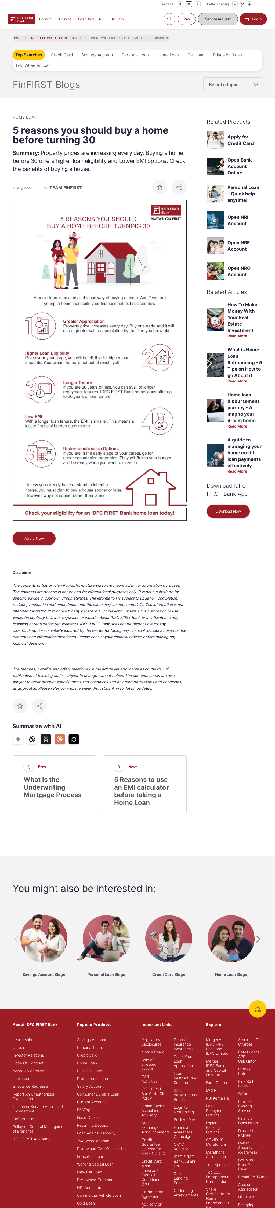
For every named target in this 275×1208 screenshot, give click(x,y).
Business (64, 19)
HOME (17, 38)
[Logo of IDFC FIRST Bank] (21, 18)
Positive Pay (184, 1119)
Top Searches (28, 54)
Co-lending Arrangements (186, 1192)
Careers (19, 1047)
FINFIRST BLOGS (40, 38)
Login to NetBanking (184, 1109)
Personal (45, 19)
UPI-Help (246, 1197)
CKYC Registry (181, 1146)
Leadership (22, 1039)
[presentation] (17, 939)
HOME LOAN (68, 38)
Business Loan (89, 1070)
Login (253, 19)
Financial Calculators (248, 1120)
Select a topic (223, 84)
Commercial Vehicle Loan (99, 1195)
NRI (101, 19)
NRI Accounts (89, 1187)
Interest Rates (245, 1071)
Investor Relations (28, 1055)
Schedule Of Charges (249, 1041)
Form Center (216, 1082)
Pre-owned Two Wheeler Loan (103, 1148)
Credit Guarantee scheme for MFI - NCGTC (153, 1146)
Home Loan (168, 54)
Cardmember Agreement (153, 1194)
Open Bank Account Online (239, 166)
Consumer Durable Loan (98, 1094)
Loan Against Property (96, 1133)
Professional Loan (92, 1078)
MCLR (211, 1090)
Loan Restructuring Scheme (185, 1078)
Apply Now (34, 538)
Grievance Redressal (31, 1086)
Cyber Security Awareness (247, 1147)
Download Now (228, 511)
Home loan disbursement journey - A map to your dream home (243, 407)
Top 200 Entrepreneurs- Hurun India (219, 1177)
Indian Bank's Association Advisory (153, 1110)
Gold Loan (86, 1203)
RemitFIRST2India (254, 1176)
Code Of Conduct (28, 1063)
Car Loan (195, 54)
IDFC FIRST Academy (31, 1139)
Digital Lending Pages (181, 1178)
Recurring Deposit (92, 1125)
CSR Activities (149, 1078)
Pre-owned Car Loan (95, 1179)
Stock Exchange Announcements (156, 1127)
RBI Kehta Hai (218, 1098)
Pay (186, 19)
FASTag (83, 1109)
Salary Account (90, 1086)
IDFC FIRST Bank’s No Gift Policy (154, 1093)
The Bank (117, 19)
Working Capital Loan (95, 1164)
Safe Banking (24, 1118)
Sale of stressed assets (149, 1064)
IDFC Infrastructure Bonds (186, 1095)
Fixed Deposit (89, 1117)
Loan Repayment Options (216, 1110)
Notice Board (153, 1052)
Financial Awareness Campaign (183, 1132)
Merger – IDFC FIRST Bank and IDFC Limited (217, 1046)
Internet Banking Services (245, 1106)
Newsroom (22, 1078)
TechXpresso (217, 1164)
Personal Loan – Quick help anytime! (243, 194)
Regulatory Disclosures (151, 1041)
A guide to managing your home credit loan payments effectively (244, 452)
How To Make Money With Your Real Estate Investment (242, 317)
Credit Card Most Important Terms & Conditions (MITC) (152, 1172)
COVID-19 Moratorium (216, 1142)
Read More (237, 336)
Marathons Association (216, 1154)
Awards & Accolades (30, 1070)
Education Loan (227, 54)
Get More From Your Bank (247, 1164)
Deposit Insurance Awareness (183, 1044)
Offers (243, 1093)
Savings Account (97, 54)
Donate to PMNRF (246, 1132)
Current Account (91, 1102)
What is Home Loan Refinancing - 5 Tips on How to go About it (244, 362)
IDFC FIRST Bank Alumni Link (184, 1161)
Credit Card (85, 19)
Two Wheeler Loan (33, 65)
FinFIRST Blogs (246, 1083)
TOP (257, 1009)
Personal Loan (135, 54)
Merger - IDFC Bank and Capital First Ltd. (216, 1068)
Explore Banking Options (213, 1127)
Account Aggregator (248, 1186)
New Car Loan (89, 1172)
